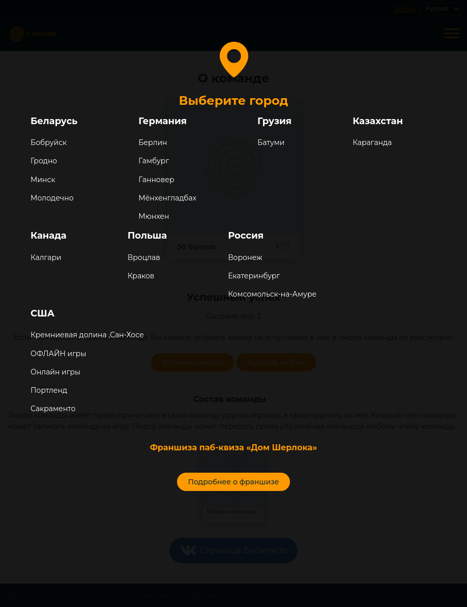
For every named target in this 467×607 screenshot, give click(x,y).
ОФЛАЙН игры (58, 353)
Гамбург (153, 160)
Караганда (372, 142)
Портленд (49, 390)
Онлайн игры (55, 372)
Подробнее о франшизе (233, 481)
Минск (43, 179)
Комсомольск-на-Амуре (272, 294)
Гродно (44, 160)
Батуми (270, 142)
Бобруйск (49, 142)
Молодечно (52, 198)
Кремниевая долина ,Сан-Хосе (87, 334)
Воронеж (245, 257)
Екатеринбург (254, 275)
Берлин (152, 142)
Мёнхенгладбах (167, 198)
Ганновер (156, 179)
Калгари (46, 257)
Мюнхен (153, 216)
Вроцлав (144, 257)
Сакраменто (53, 408)
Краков (141, 275)
